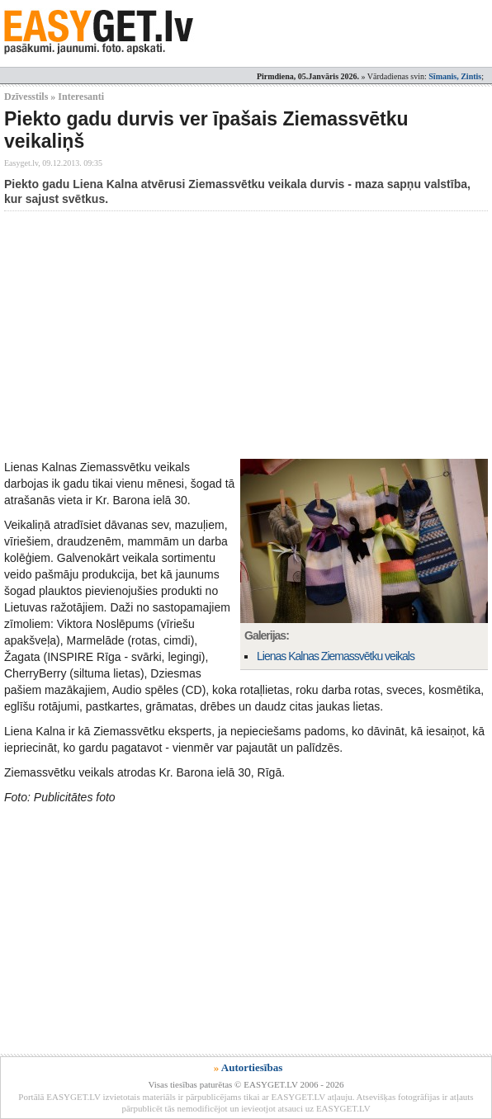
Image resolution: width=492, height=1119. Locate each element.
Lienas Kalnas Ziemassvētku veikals (335, 656)
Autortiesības (251, 1067)
